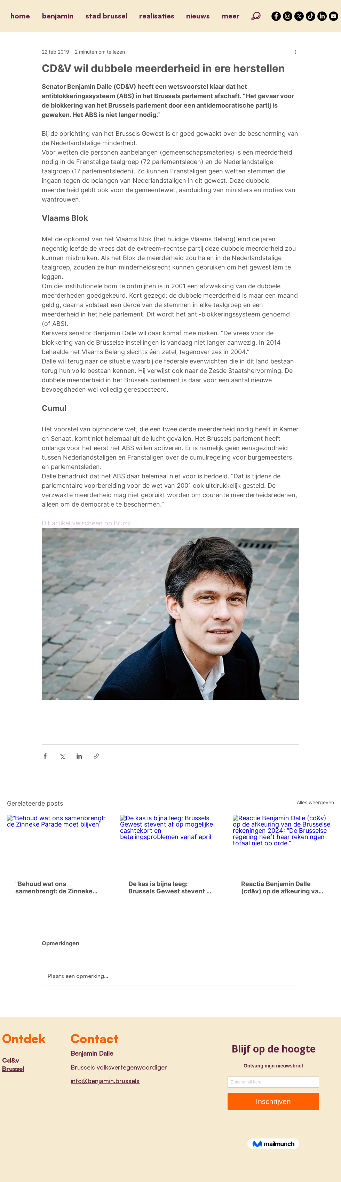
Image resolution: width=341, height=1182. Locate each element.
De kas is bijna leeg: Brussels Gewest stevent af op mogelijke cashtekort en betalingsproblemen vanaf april (170, 887)
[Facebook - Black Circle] (276, 16)
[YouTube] (333, 16)
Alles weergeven (315, 802)
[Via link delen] (96, 756)
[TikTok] (310, 16)
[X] (299, 16)
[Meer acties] (295, 51)
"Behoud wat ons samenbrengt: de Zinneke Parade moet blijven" (54, 887)
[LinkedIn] (322, 16)
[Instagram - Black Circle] (287, 16)
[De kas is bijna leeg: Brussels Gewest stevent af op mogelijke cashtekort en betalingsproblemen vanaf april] (170, 843)
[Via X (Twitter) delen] (62, 756)
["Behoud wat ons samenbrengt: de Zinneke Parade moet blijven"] (57, 843)
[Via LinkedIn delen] (79, 756)
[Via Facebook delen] (45, 756)
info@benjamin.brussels (105, 1081)
